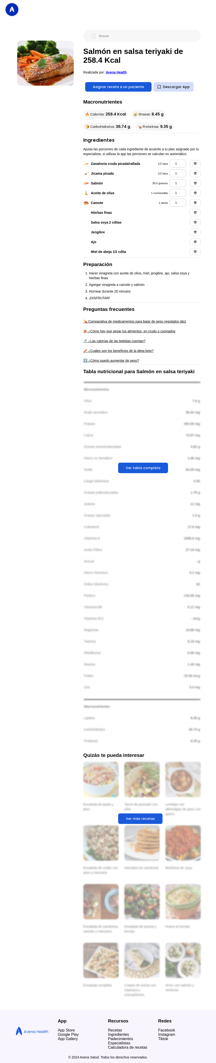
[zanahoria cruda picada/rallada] (178, 164)
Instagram (166, 1034)
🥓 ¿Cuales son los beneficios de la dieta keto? (118, 351)
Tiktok (163, 1039)
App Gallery (68, 1039)
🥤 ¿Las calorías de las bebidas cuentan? (114, 341)
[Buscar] (146, 35)
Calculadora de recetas (128, 1047)
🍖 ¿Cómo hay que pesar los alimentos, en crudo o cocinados (129, 331)
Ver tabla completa (143, 468)
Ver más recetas (140, 818)
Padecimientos (120, 1039)
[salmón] (178, 183)
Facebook (166, 1030)
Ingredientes (118, 1034)
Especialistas (119, 1043)
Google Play (68, 1034)
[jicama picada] (178, 173)
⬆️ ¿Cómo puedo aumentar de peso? (111, 360)
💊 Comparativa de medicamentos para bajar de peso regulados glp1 (134, 321)
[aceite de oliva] (178, 193)
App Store (66, 1030)
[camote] (178, 203)
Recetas (115, 1030)
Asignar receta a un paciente (118, 86)
